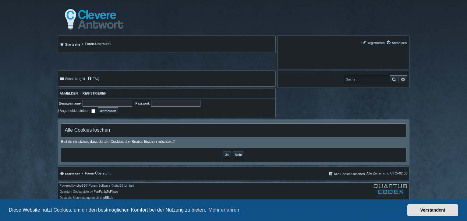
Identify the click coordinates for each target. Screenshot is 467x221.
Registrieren (95, 93)
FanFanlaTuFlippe (106, 191)
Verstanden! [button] (432, 210)
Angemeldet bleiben (77, 110)
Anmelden (68, 93)
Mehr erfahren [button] (223, 209)
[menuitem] (396, 42)
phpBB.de (106, 197)
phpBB (81, 185)
